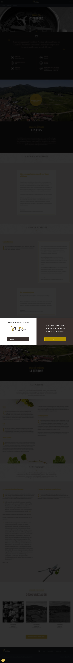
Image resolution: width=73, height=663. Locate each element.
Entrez (54, 339)
